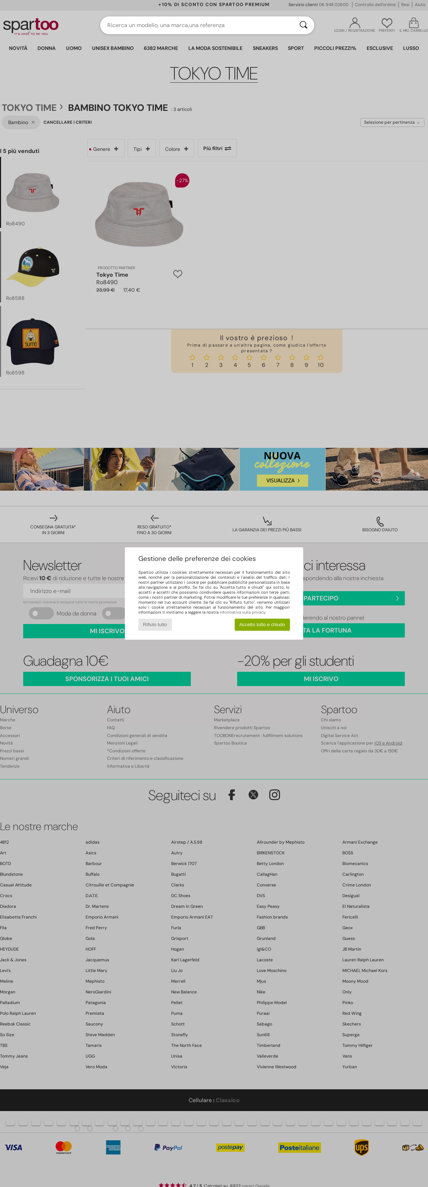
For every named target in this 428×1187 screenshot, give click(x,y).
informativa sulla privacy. (243, 612)
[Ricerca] (303, 25)
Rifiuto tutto (155, 624)
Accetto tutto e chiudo (262, 624)
